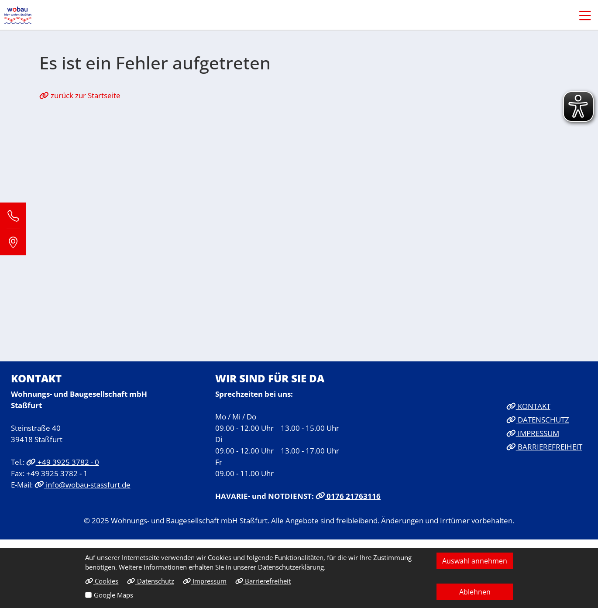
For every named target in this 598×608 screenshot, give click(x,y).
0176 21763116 (348, 496)
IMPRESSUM (532, 433)
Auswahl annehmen (474, 561)
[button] (581, 15)
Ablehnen (475, 592)
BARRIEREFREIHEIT (544, 446)
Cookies (101, 581)
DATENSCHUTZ (537, 419)
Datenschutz (150, 581)
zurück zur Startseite (79, 95)
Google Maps (113, 595)
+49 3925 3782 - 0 (62, 462)
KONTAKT (528, 406)
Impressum (205, 581)
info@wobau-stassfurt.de (82, 484)
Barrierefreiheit (263, 581)
